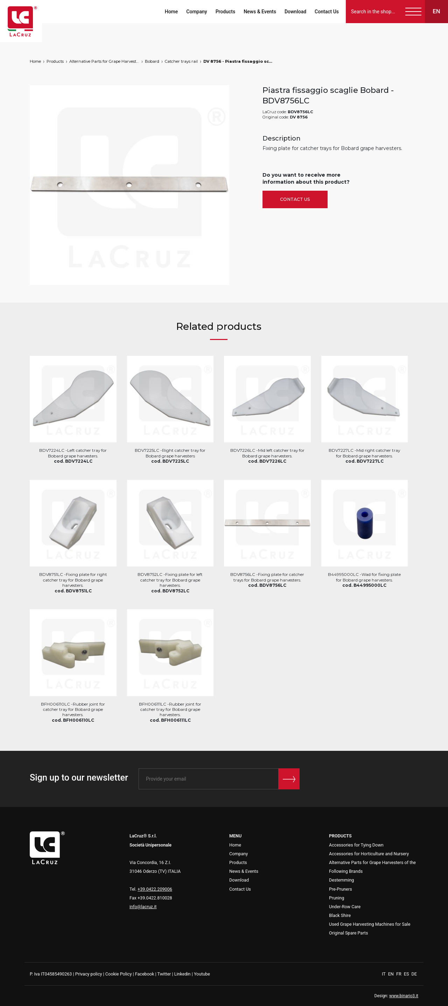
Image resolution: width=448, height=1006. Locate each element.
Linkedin (182, 974)
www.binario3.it (403, 995)
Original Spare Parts (348, 933)
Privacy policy (88, 974)
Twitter (164, 974)
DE (414, 974)
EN (391, 974)
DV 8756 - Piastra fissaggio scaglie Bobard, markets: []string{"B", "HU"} (238, 61)
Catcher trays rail (181, 61)
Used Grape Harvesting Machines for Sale (369, 924)
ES (407, 974)
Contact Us (327, 11)
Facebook (144, 974)
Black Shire (340, 915)
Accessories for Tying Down (356, 845)
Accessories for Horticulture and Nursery (369, 853)
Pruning (336, 897)
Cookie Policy (118, 974)
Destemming (341, 880)
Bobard (152, 61)
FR (399, 974)
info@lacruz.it (143, 906)
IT (384, 974)
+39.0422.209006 (155, 889)
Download (295, 11)
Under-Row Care (344, 906)
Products (226, 11)
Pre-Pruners (340, 889)
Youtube (202, 974)
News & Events (260, 11)
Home (171, 11)
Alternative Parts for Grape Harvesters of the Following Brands (104, 61)
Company (196, 11)
